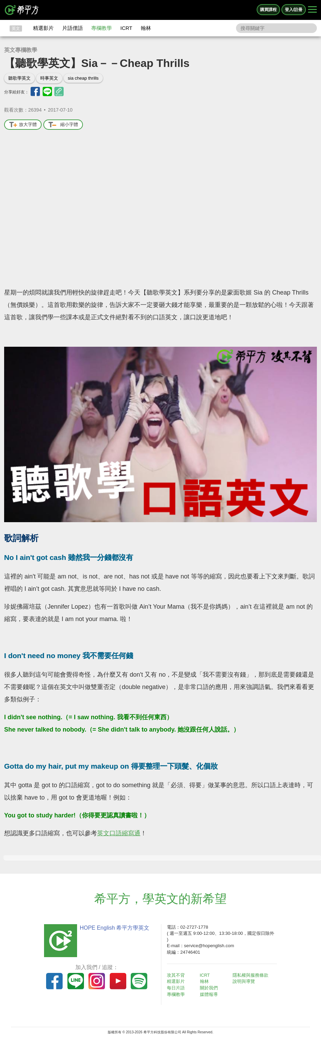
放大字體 (23, 125)
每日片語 (178, 987)
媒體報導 (211, 993)
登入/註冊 (293, 9)
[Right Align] (312, 10)
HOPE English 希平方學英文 (113, 928)
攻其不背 (178, 975)
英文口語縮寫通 (118, 833)
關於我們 (211, 987)
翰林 (146, 28)
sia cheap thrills (83, 78)
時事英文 (49, 78)
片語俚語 (72, 28)
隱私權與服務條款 (252, 975)
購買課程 (268, 9)
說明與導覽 (246, 981)
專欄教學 (101, 28)
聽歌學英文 (19, 78)
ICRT (126, 28)
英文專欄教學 (20, 50)
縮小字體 (63, 125)
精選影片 (43, 28)
